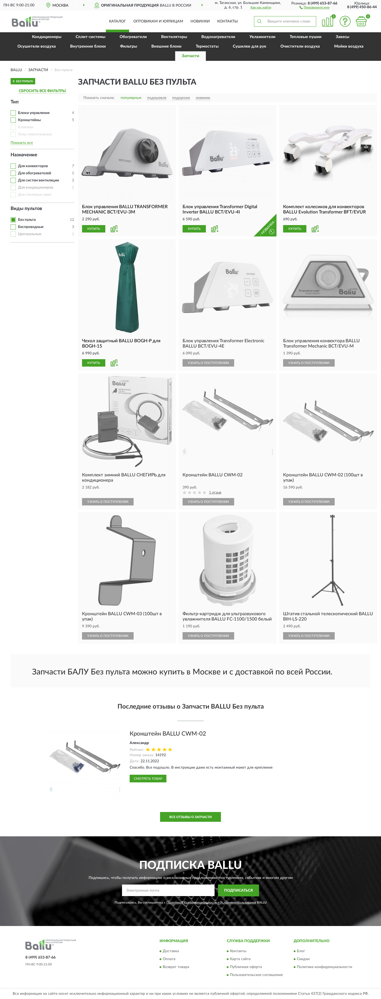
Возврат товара (176, 967)
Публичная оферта (246, 967)
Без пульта (27, 220)
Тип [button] (15, 102)
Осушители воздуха (36, 46)
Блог (301, 951)
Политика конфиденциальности (324, 967)
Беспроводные (30, 227)
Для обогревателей (34, 173)
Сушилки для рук (249, 46)
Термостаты (207, 46)
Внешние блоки (166, 46)
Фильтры (128, 46)
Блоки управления (33, 113)
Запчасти (190, 56)
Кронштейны (29, 120)
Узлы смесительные (35, 134)
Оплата (169, 959)
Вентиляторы (174, 37)
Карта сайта (240, 959)
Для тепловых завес (35, 195)
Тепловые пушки (305, 37)
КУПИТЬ (93, 228)
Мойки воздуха (349, 46)
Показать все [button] (22, 143)
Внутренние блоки (88, 46)
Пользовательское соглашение (256, 975)
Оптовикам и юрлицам (158, 21)
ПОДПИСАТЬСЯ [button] (238, 890)
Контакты (227, 21)
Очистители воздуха (300, 46)
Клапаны (25, 127)
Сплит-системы (90, 37)
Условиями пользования (238, 902)
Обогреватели (133, 37)
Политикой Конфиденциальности (191, 902)
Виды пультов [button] (26, 208)
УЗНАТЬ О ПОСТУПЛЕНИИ (208, 362)
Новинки (200, 21)
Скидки (303, 959)
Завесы (342, 37)
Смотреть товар (148, 778)
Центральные (29, 234)
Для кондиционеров (35, 187)
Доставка (171, 951)
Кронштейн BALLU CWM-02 (168, 734)
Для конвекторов (33, 166)
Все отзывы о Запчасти (190, 817)
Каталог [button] (117, 21)
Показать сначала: (99, 98)
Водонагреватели (218, 37)
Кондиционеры (46, 37)
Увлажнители (262, 37)
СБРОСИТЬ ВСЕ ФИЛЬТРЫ (42, 91)
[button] (314, 7)
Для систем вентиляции (38, 180)
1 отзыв (215, 492)
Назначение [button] (24, 155)
